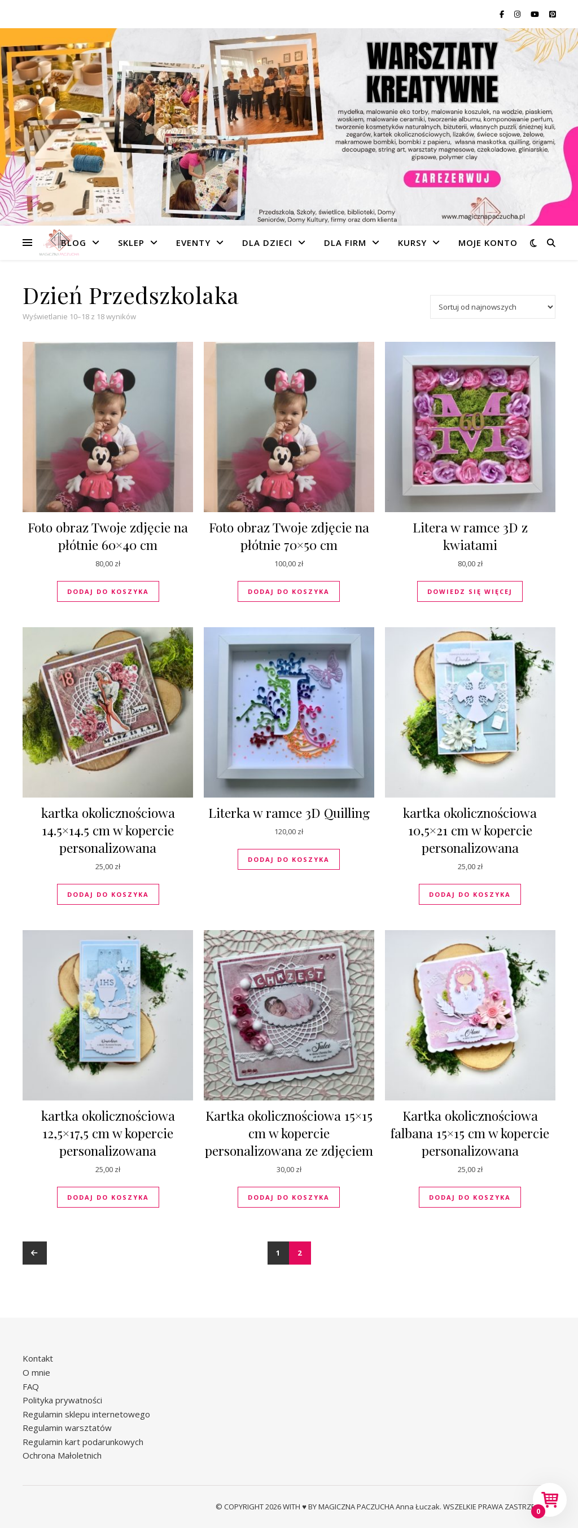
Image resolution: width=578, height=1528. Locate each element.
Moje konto (488, 242)
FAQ (31, 1386)
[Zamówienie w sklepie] (492, 307)
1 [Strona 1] (278, 1253)
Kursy (412, 242)
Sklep (131, 242)
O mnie (36, 1372)
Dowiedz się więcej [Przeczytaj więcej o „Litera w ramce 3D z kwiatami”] (470, 591)
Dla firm (345, 242)
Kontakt (38, 1358)
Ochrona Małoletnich (62, 1455)
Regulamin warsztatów (67, 1427)
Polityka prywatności (62, 1400)
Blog (73, 242)
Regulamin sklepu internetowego (86, 1414)
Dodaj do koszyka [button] (108, 591)
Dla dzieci (267, 242)
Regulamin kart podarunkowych (83, 1441)
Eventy (193, 242)
